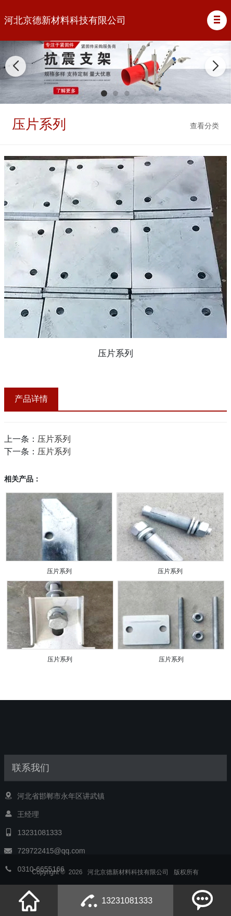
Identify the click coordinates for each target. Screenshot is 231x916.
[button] (217, 20)
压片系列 (54, 439)
